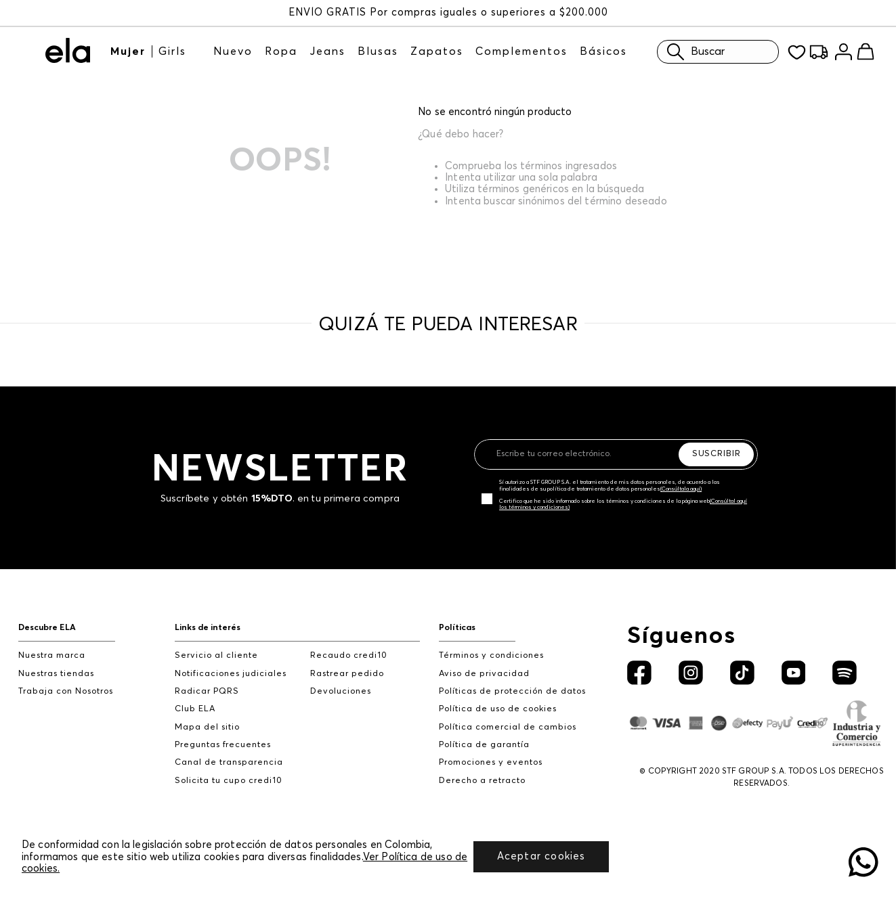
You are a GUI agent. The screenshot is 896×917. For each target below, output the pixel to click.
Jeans (327, 51)
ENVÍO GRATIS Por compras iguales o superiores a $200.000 (448, 12)
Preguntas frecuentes (223, 744)
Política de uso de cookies (498, 708)
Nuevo (233, 51)
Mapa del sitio (207, 727)
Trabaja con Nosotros (65, 691)
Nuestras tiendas (56, 673)
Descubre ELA (47, 627)
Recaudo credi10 (348, 655)
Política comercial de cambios (507, 727)
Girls (172, 51)
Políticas (457, 627)
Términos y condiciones (491, 655)
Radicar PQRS (207, 691)
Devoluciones (340, 691)
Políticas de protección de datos (512, 691)
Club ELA (195, 708)
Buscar (692, 51)
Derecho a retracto (482, 780)
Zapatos (436, 51)
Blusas (378, 51)
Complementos (521, 51)
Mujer (128, 51)
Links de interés (207, 627)
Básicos (603, 51)
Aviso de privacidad (484, 673)
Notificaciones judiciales (230, 673)
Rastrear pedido (347, 673)
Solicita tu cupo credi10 (228, 780)
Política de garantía (484, 744)
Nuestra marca (51, 655)
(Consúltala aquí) (681, 489)
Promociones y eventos (490, 762)
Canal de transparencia (229, 762)
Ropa (281, 51)
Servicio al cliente (216, 655)
